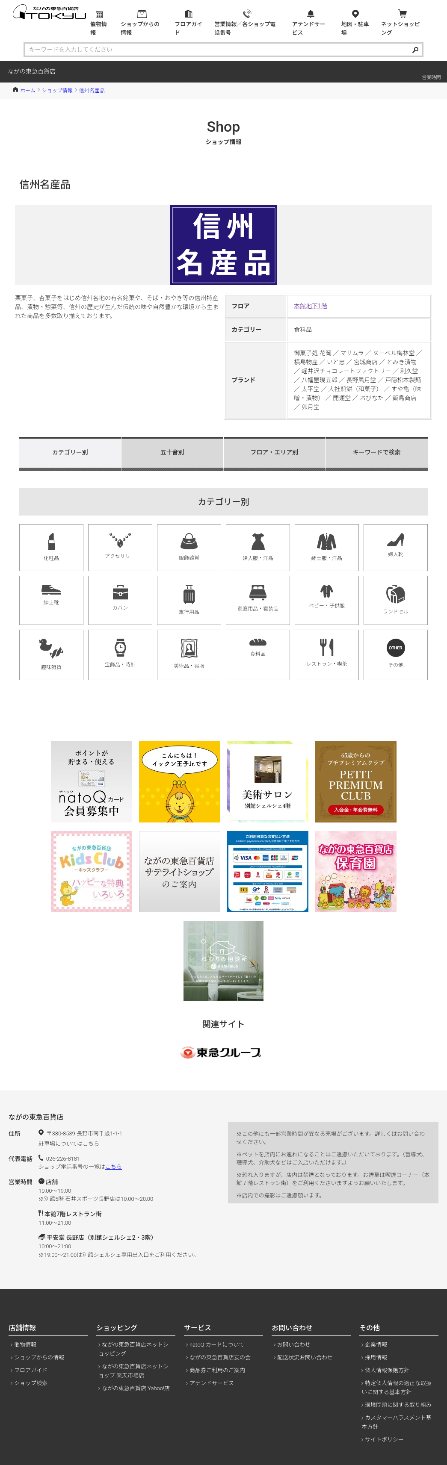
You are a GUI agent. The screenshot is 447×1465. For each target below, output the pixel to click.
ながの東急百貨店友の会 (220, 1357)
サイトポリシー (384, 1439)
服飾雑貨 (189, 547)
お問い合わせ (294, 1344)
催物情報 (25, 1344)
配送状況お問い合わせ (305, 1357)
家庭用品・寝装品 (257, 598)
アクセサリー (120, 546)
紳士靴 (51, 595)
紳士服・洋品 (326, 547)
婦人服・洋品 (258, 547)
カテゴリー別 (70, 452)
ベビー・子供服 (327, 597)
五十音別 (172, 452)
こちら (113, 1167)
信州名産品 (92, 91)
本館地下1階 (310, 306)
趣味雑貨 (51, 654)
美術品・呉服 (189, 654)
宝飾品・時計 (120, 653)
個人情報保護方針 (387, 1370)
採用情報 (376, 1357)
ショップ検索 (30, 1383)
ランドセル (396, 600)
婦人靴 (395, 545)
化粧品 (51, 547)
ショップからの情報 (39, 1357)
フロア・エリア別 (274, 452)
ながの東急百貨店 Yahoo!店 (136, 1388)
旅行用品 (189, 600)
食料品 (257, 648)
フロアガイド (30, 1370)
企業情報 (376, 1344)
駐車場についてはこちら (68, 1144)
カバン (120, 598)
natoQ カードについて (216, 1344)
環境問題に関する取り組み (398, 1405)
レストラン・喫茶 (326, 653)
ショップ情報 (57, 91)
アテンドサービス (211, 1383)
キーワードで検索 (377, 452)
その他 (396, 653)
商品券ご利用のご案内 (217, 1370)
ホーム (28, 91)
